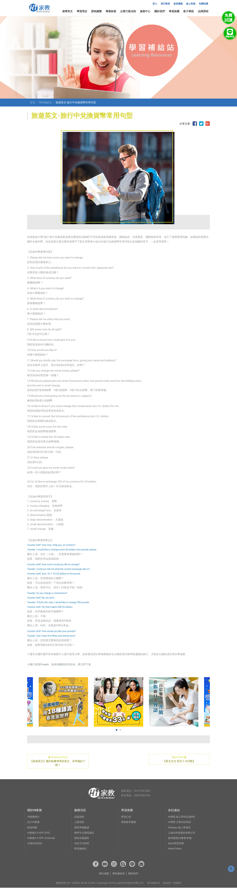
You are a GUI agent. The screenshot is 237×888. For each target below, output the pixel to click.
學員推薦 (174, 11)
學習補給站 (45, 102)
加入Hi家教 (33, 822)
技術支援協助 (82, 837)
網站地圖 (103, 873)
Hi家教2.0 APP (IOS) (39, 832)
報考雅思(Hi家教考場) (180, 837)
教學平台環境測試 (84, 832)
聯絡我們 (134, 873)
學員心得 (126, 816)
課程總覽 (96, 11)
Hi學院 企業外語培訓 (180, 822)
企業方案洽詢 (128, 11)
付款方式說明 (82, 843)
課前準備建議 (82, 827)
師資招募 (32, 827)
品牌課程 (203, 11)
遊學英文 (67, 11)
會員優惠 (178, 3)
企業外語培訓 (35, 843)
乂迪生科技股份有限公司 (182, 832)
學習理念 (82, 11)
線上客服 (190, 3)
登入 (155, 3)
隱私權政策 (118, 873)
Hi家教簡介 (33, 816)
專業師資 (111, 11)
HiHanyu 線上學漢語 (180, 827)
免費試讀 (203, 3)
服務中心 (145, 11)
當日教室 (165, 3)
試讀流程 (79, 816)
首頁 (32, 102)
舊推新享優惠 (129, 822)
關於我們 (159, 11)
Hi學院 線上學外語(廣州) (182, 816)
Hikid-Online (175, 848)
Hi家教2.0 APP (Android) (41, 837)
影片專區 (188, 11)
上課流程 (79, 822)
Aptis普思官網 (176, 843)
